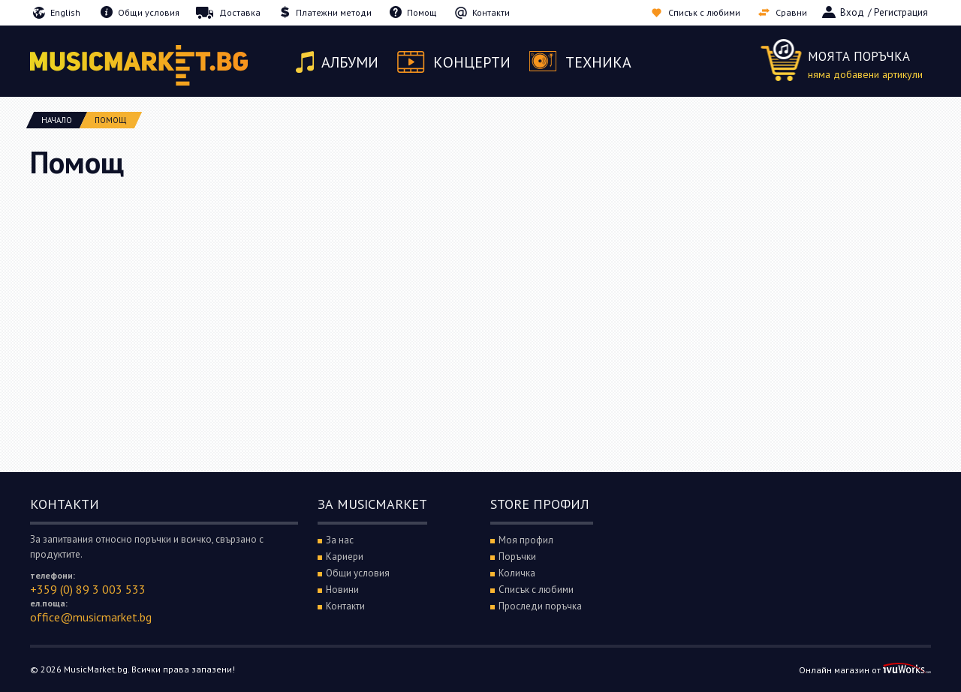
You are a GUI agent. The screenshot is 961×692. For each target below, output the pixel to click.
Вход (852, 12)
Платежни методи (334, 12)
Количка (517, 573)
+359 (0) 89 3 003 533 (88, 589)
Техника (598, 62)
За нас (340, 540)
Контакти (491, 12)
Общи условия (148, 12)
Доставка (240, 12)
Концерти (472, 62)
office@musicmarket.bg (91, 616)
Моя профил (526, 540)
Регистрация (901, 12)
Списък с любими (704, 12)
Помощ (422, 12)
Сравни (791, 12)
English (65, 12)
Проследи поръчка (540, 606)
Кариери (344, 556)
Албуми (349, 62)
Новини (342, 589)
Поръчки (517, 556)
